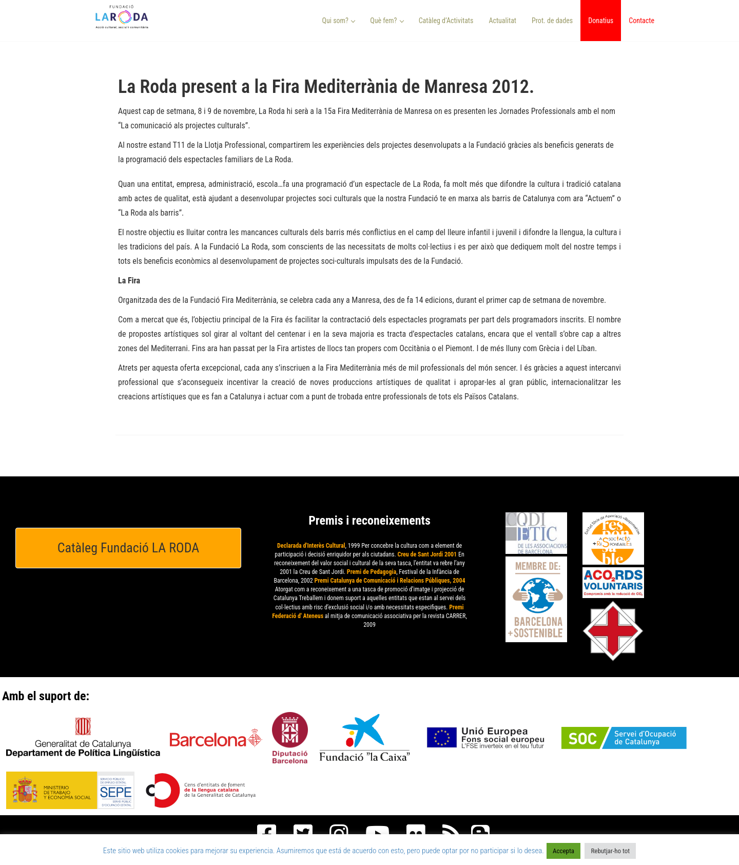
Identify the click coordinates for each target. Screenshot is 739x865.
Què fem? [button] (387, 20)
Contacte (641, 20)
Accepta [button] (563, 851)
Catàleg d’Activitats (446, 20)
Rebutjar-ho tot (610, 851)
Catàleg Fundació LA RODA (128, 547)
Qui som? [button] (339, 20)
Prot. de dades (552, 20)
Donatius (600, 20)
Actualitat (502, 20)
